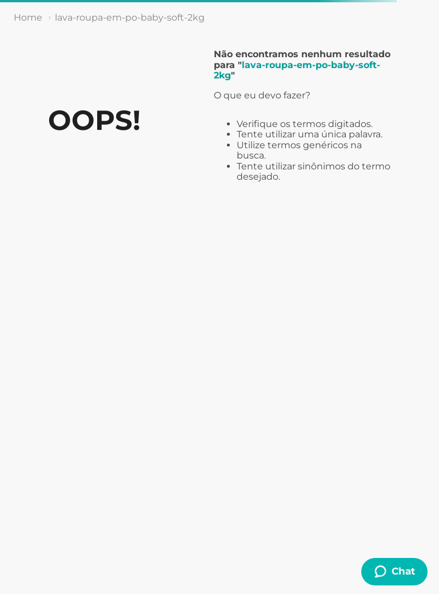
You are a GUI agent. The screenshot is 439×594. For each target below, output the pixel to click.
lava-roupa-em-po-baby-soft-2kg (130, 17)
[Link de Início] (28, 17)
